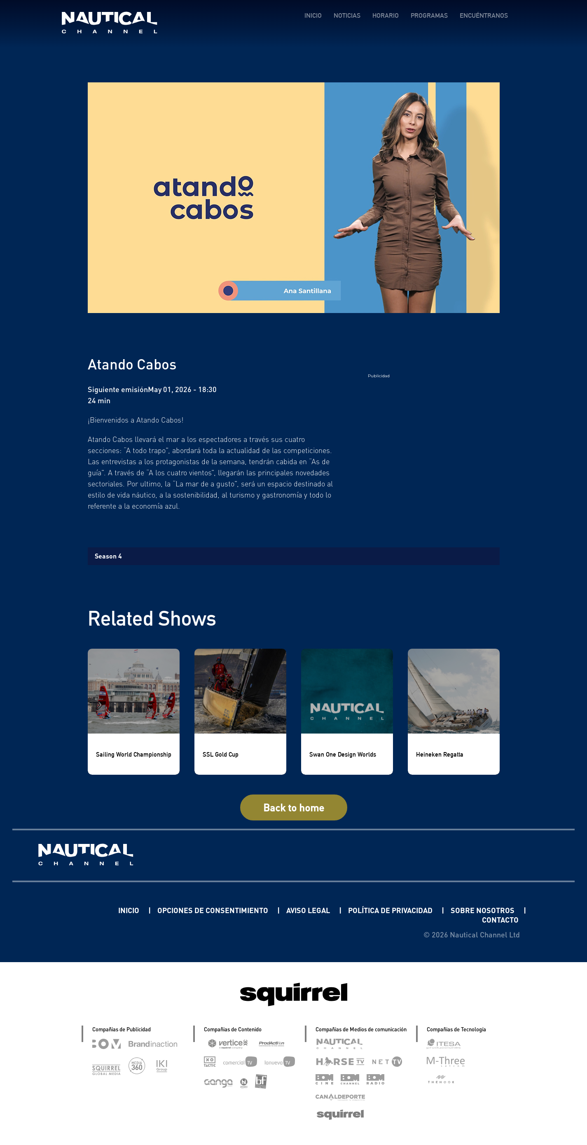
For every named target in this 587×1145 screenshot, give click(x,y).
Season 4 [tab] (108, 555)
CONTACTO (500, 919)
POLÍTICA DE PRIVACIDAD (391, 910)
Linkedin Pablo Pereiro (67, 910)
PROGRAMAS (429, 15)
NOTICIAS (347, 15)
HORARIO (385, 15)
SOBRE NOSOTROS (483, 910)
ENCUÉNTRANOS (484, 15)
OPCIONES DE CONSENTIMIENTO (213, 910)
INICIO (313, 15)
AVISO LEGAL (309, 910)
